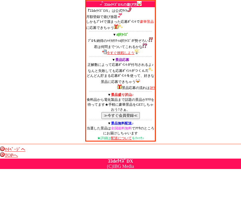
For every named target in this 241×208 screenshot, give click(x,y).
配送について (121, 138)
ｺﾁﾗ (152, 88)
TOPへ (11, 155)
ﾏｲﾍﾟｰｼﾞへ (15, 149)
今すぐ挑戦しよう (120, 53)
